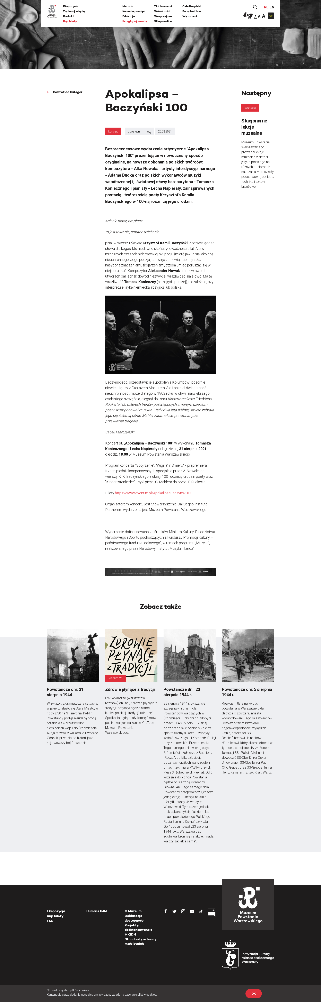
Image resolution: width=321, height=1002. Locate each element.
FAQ (50, 921)
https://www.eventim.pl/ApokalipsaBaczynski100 (153, 493)
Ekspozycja (70, 6)
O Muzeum (133, 911)
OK (254, 993)
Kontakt (68, 16)
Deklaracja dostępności (135, 918)
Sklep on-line (163, 21)
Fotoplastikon (191, 11)
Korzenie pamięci (134, 11)
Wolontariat (162, 11)
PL (266, 7)
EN (271, 7)
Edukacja (128, 16)
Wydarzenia (190, 16)
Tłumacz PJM (96, 911)
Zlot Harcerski (163, 6)
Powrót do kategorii (68, 92)
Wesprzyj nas (163, 16)
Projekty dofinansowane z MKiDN (138, 930)
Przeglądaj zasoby (134, 21)
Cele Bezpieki (191, 6)
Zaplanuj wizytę (74, 11)
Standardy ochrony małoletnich (140, 941)
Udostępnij (139, 132)
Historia (127, 6)
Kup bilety (70, 21)
